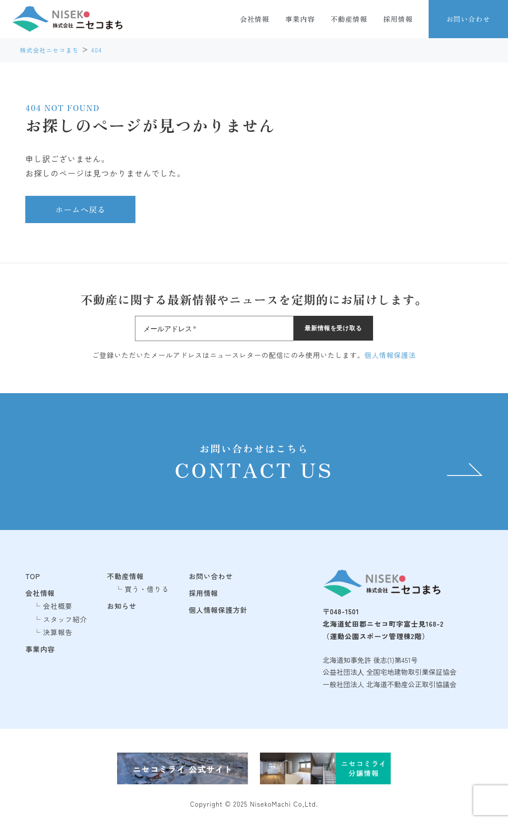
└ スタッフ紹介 (60, 619)
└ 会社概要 (52, 606)
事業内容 (300, 19)
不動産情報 (348, 19)
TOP (32, 576)
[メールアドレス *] (214, 328)
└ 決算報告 (52, 632)
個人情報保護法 (390, 355)
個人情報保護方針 (218, 610)
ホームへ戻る (80, 209)
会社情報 (254, 19)
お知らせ (121, 606)
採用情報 (398, 19)
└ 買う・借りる (142, 589)
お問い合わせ (468, 19)
